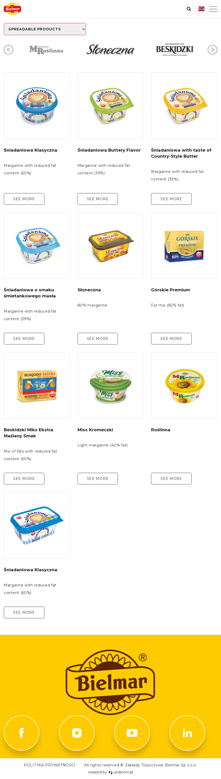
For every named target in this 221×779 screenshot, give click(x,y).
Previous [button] (8, 49)
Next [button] (212, 49)
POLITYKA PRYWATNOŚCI (50, 765)
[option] (46, 49)
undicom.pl (121, 772)
